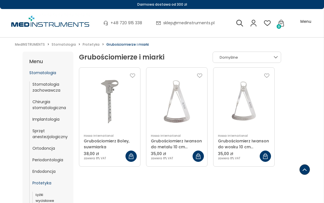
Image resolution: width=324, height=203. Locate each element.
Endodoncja (44, 171)
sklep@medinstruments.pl (189, 23)
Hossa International (99, 136)
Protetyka (41, 183)
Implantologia (45, 119)
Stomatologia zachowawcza (46, 87)
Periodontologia (47, 160)
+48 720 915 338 (126, 23)
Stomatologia (42, 73)
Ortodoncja (43, 148)
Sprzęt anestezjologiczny (50, 134)
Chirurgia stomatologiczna (49, 105)
